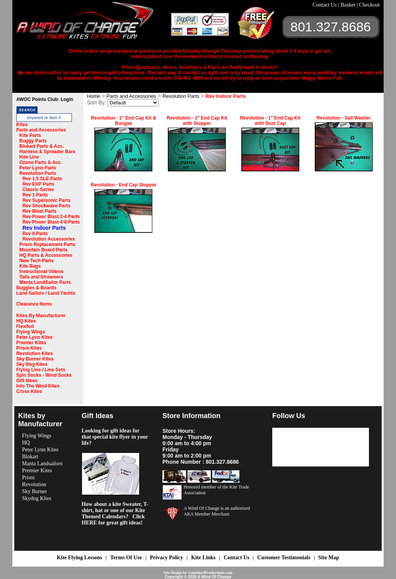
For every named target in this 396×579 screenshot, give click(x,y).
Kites (21, 124)
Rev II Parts (35, 233)
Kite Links (203, 557)
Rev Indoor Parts (44, 228)
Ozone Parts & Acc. (40, 162)
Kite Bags (30, 266)
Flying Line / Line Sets (40, 369)
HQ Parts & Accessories (45, 255)
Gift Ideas (27, 380)
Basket (348, 5)
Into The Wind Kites (38, 386)
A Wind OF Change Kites (93, 23)
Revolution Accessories (48, 239)
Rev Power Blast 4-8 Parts (51, 222)
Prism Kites (29, 348)
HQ (26, 443)
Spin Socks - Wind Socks (44, 375)
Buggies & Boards (36, 287)
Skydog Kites (36, 498)
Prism (28, 477)
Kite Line (29, 157)
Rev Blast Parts (39, 211)
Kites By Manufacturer (40, 315)
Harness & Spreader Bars (47, 151)
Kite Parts (30, 135)
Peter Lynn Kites (34, 337)
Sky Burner (34, 491)
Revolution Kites (34, 353)
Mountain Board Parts (43, 250)
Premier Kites (31, 342)
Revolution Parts (37, 173)
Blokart (30, 456)
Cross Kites (29, 391)
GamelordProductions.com (210, 572)
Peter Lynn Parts (37, 168)
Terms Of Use (126, 557)
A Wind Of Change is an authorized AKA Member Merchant (217, 511)
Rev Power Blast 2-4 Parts (51, 216)
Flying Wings (30, 332)
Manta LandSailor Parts (45, 282)
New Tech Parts (36, 260)
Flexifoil (25, 326)
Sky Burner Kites (35, 359)
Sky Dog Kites (32, 364)
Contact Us (325, 5)
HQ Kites (26, 321)
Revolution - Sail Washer (343, 118)
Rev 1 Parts (35, 195)
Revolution (34, 484)
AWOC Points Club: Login (44, 99)
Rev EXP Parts (38, 184)
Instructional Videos (41, 271)
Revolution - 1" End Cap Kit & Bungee (123, 120)
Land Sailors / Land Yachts (45, 293)
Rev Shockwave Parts (46, 205)
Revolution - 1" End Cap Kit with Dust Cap (270, 120)
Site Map (328, 557)
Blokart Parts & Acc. (41, 146)
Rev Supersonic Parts (46, 200)
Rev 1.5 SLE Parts (42, 178)
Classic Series (38, 189)
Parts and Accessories (41, 130)
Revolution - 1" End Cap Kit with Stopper (197, 120)
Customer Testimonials (283, 557)
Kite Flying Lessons (79, 557)
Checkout (369, 5)
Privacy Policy (166, 557)
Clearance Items (34, 304)
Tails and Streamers (41, 277)
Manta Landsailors (42, 463)
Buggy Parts (33, 140)
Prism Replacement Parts (47, 244)
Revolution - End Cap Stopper (123, 185)
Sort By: (96, 102)
